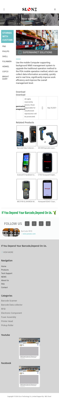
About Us (5, 280)
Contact (4, 287)
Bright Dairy (5, 77)
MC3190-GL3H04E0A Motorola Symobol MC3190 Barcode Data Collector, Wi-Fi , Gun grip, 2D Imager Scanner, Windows (26, 202)
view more (8, 252)
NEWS (3, 277)
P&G (4, 46)
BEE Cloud (48, 396)
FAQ (3, 284)
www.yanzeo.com (29, 234)
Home (3, 266)
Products (5, 270)
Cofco (5, 71)
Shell (5, 56)
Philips (5, 51)
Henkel (5, 66)
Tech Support (6, 273)
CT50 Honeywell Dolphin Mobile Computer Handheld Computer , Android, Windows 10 (47, 175)
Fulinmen (6, 61)
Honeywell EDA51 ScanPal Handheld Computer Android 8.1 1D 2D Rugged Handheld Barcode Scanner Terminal (47, 202)
